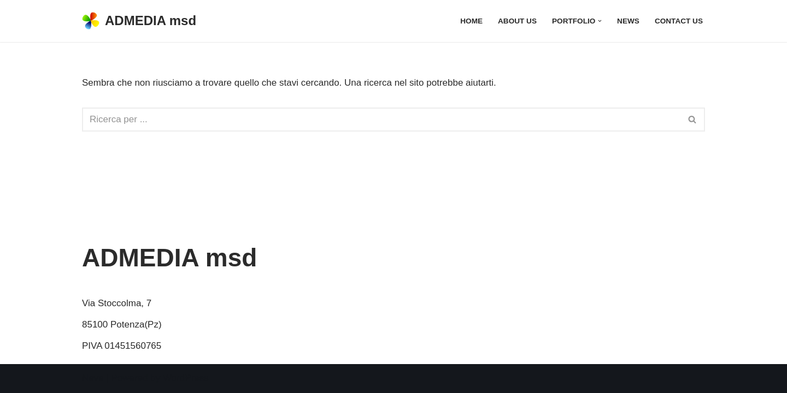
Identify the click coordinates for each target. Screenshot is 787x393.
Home (471, 21)
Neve (93, 378)
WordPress (186, 378)
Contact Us (679, 21)
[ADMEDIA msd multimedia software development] (139, 21)
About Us (517, 21)
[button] (600, 21)
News (628, 21)
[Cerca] (381, 120)
